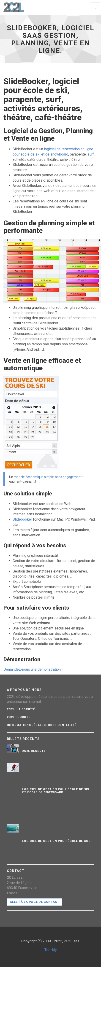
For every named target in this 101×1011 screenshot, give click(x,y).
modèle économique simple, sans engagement (48, 477)
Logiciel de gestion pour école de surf (57, 841)
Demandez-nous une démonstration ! (33, 669)
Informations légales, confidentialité (41, 725)
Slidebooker (22, 519)
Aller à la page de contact (34, 901)
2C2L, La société (21, 709)
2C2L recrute (18, 717)
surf (90, 154)
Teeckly (50, 950)
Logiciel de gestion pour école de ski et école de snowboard (55, 791)
